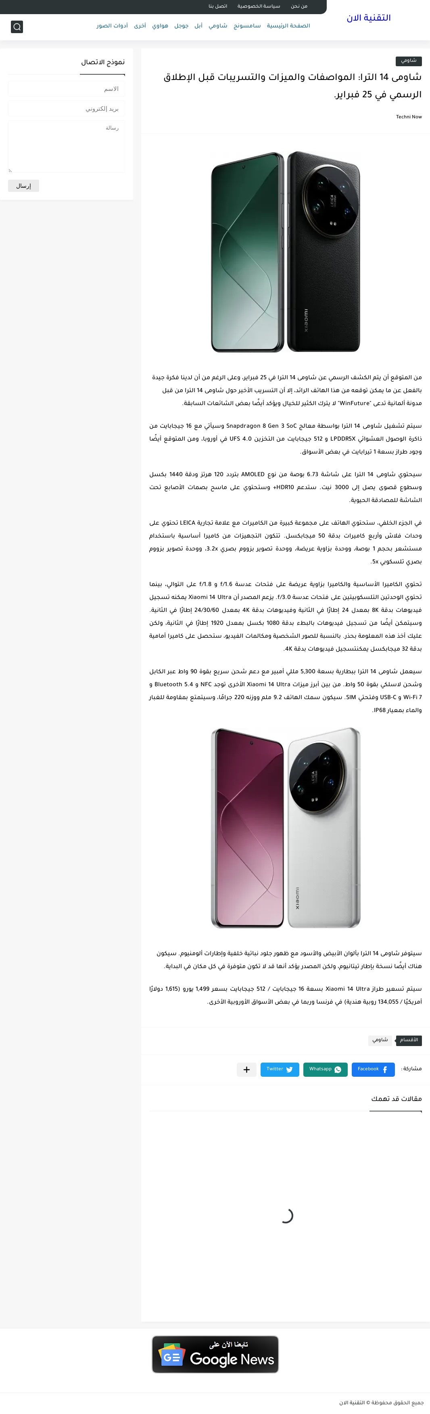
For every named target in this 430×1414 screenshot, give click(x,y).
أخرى (140, 26)
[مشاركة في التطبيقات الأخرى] (247, 1070)
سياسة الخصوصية (259, 7)
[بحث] (17, 27)
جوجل (181, 26)
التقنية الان (369, 19)
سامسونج (247, 26)
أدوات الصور (112, 26)
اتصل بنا (218, 7)
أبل (198, 26)
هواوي (160, 26)
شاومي (218, 26)
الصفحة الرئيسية (288, 26)
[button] (373, 1070)
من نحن (299, 7)
